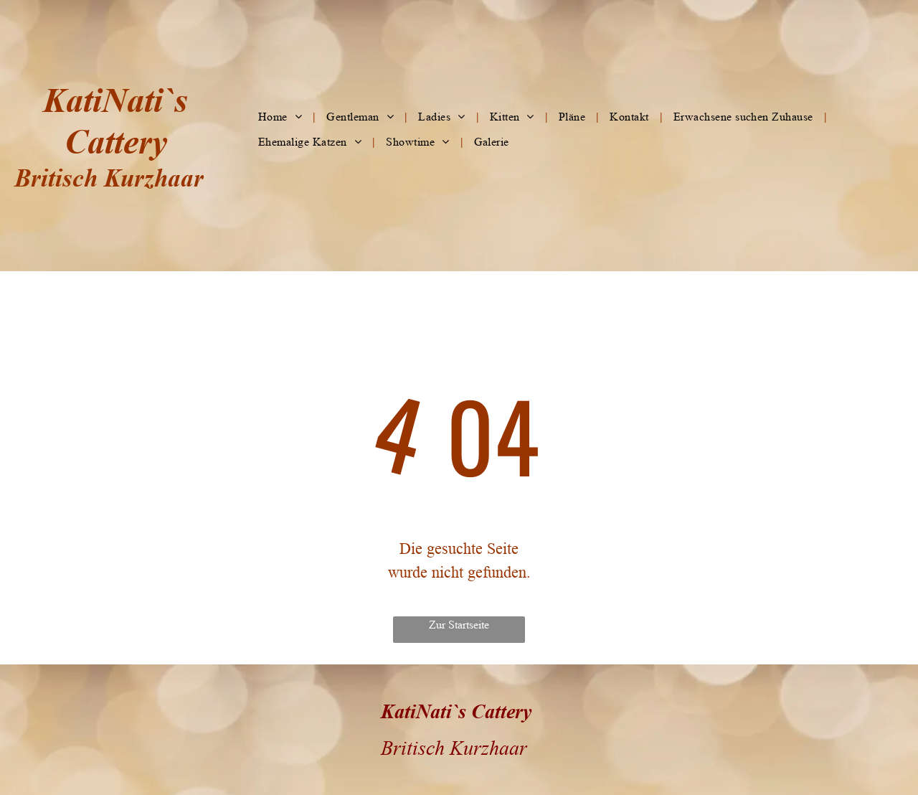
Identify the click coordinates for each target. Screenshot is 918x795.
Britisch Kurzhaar (109, 177)
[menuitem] (281, 117)
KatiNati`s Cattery (456, 711)
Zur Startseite (459, 624)
